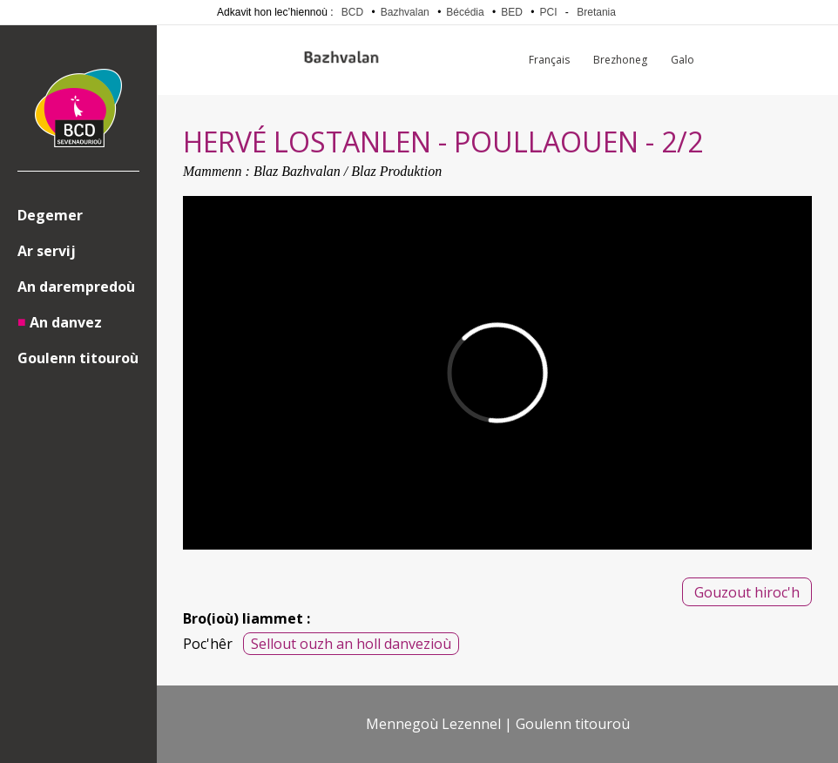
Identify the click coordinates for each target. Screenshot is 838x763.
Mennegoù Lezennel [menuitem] (433, 723)
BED (512, 12)
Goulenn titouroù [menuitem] (78, 358)
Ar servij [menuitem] (46, 250)
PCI (549, 12)
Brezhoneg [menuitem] (620, 59)
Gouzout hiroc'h (747, 592)
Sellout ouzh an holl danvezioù (351, 643)
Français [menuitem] (549, 59)
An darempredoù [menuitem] (76, 286)
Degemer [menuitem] (50, 215)
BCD (352, 12)
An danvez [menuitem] (66, 322)
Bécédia (464, 12)
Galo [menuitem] (682, 59)
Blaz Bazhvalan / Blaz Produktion (347, 171)
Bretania (596, 12)
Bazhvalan (405, 12)
